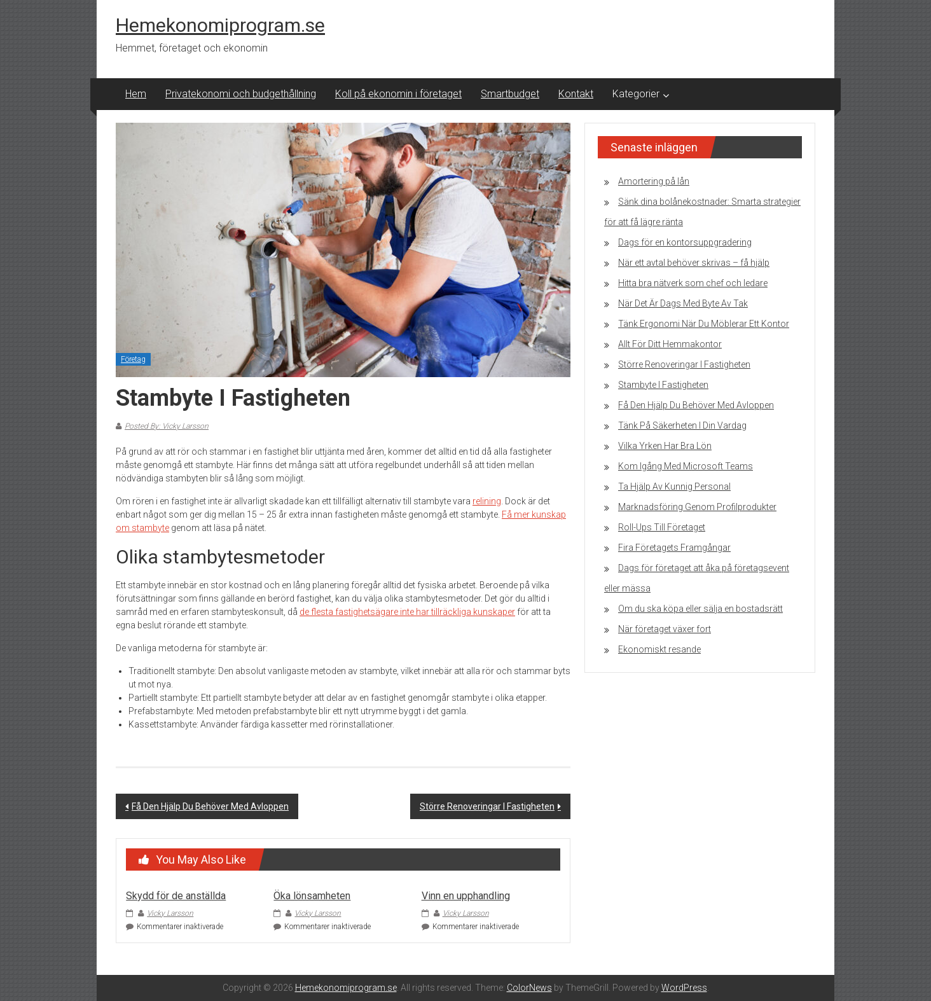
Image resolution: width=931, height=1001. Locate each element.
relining (486, 501)
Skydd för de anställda (176, 896)
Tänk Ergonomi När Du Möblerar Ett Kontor (703, 324)
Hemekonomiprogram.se (220, 25)
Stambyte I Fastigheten (663, 385)
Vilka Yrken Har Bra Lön (665, 446)
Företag (133, 359)
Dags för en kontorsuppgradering (685, 242)
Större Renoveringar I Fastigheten (487, 806)
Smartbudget (510, 94)
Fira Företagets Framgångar (674, 547)
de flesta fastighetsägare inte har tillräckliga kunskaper (407, 612)
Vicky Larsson (170, 913)
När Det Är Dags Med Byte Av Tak (683, 303)
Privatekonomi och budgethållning (240, 94)
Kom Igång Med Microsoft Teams (685, 466)
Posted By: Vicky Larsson (167, 426)
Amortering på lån (653, 181)
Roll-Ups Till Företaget (661, 527)
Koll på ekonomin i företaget (398, 94)
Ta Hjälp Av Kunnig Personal (674, 486)
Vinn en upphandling (466, 896)
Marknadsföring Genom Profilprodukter (697, 507)
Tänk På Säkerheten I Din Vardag (682, 425)
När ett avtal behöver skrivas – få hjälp (693, 263)
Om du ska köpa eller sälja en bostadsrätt (700, 609)
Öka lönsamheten (311, 896)
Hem (135, 94)
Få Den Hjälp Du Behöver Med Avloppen (210, 806)
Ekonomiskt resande (659, 649)
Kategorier (635, 94)
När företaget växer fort (664, 629)
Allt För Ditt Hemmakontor (670, 344)
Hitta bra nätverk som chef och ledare (693, 283)
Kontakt (575, 94)
